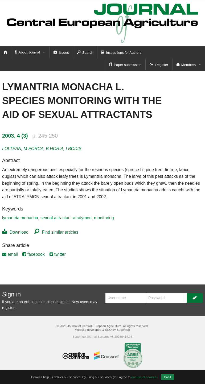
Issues (61, 52)
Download (15, 232)
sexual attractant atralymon (66, 218)
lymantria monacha (20, 218)
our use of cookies (143, 377)
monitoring (104, 218)
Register (159, 64)
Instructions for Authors (121, 52)
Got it (167, 377)
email (10, 254)
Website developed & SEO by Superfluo (102, 329)
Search (85, 52)
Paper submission (125, 64)
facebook (33, 254)
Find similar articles (56, 232)
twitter (58, 254)
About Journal (27, 52)
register (8, 307)
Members (186, 64)
